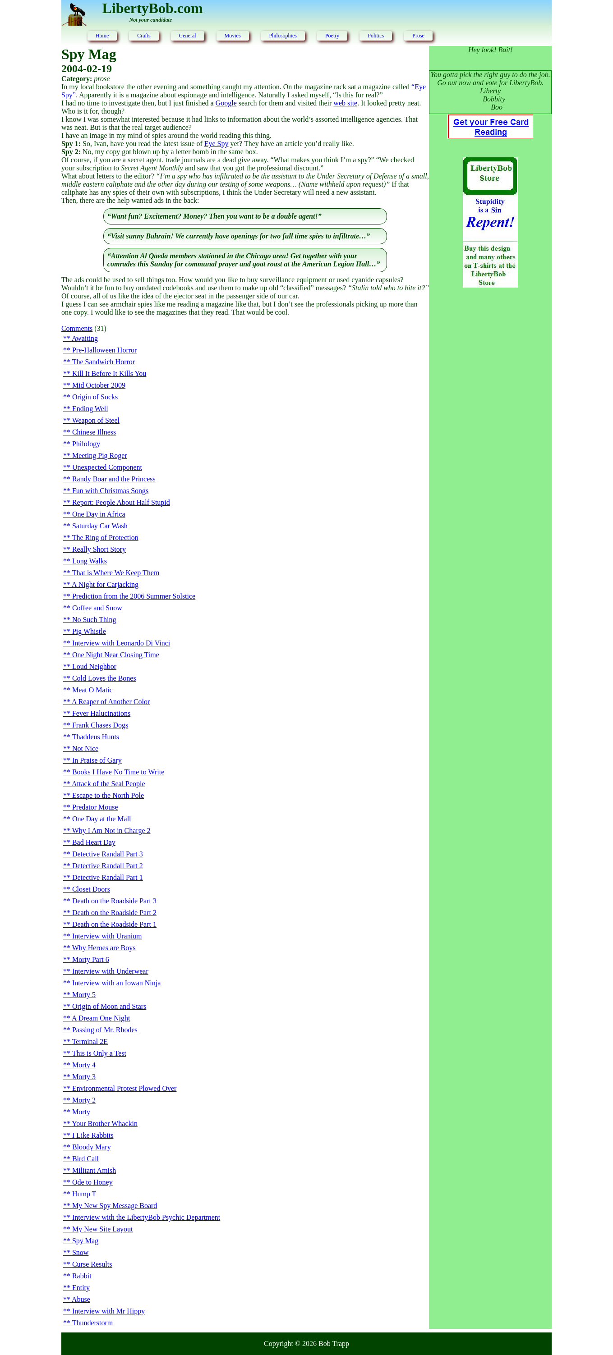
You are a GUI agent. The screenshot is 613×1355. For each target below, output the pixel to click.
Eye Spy (216, 143)
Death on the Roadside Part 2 (114, 912)
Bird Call (85, 1159)
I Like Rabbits (93, 1135)
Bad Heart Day (93, 842)
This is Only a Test (99, 1053)
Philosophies (283, 35)
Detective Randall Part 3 (107, 854)
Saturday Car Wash (100, 526)
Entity (81, 1287)
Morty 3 (84, 1076)
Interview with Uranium (107, 936)
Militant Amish (94, 1170)
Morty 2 (84, 1100)
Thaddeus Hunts (95, 737)
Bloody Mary (91, 1147)
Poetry (332, 35)
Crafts (143, 35)
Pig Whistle (89, 631)
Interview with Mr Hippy (108, 1311)
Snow (80, 1252)
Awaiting (85, 338)
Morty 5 (84, 994)
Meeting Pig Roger (99, 455)
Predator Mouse (95, 807)
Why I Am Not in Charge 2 (111, 830)
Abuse (81, 1299)
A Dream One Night (101, 1018)
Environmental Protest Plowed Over (124, 1088)
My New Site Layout (102, 1229)
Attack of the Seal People (108, 783)
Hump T (84, 1194)
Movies (233, 35)
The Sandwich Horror (103, 362)
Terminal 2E (90, 1041)
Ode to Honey (92, 1182)
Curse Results (92, 1264)
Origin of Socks (95, 397)
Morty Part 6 (90, 959)
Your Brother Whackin (105, 1123)
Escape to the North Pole (108, 795)
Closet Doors (91, 889)
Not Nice (85, 748)
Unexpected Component (107, 467)
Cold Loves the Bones (104, 678)
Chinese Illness (94, 432)
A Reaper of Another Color (111, 701)
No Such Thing (94, 619)
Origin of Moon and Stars (109, 1006)
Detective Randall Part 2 (107, 866)
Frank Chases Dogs (100, 725)
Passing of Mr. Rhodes (105, 1030)
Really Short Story (99, 549)
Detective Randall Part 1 (107, 877)
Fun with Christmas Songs (110, 490)
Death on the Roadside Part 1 (114, 924)
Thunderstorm (92, 1323)
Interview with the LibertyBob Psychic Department (146, 1217)
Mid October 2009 (98, 385)
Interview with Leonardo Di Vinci (121, 643)
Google (226, 103)
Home (102, 35)
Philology (86, 444)
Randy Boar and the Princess (114, 479)
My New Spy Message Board (114, 1205)
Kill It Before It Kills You (109, 373)
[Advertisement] (490, 441)
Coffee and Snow (97, 608)
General (187, 35)
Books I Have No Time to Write (118, 772)
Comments (76, 328)
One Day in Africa (98, 514)
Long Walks (89, 561)
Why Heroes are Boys (104, 948)
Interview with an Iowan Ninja (116, 983)
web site (345, 103)
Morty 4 (84, 1065)
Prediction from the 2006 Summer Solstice (133, 596)
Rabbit (82, 1276)
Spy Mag (85, 1241)
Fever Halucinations (101, 713)
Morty (81, 1112)
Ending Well (90, 408)
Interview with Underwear (110, 971)
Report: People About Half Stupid (121, 502)
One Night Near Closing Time (115, 655)
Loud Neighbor (94, 666)
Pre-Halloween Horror (104, 350)
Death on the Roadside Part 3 (114, 901)
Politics (376, 35)
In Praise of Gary (97, 760)
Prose (418, 35)
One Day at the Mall (101, 819)
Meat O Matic (92, 690)
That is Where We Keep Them (116, 573)
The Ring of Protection (105, 537)
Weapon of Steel (96, 420)
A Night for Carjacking (105, 584)
